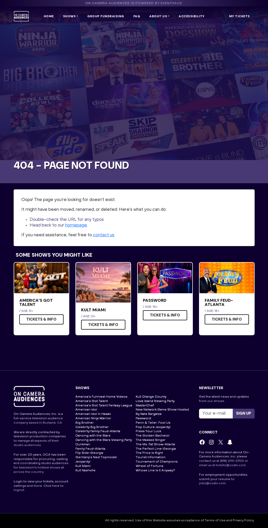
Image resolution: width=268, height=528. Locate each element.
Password (143, 418)
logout (19, 490)
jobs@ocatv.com (212, 483)
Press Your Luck (148, 431)
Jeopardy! (82, 461)
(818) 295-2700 (232, 461)
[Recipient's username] (216, 413)
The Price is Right (149, 453)
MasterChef (145, 405)
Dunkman (82, 444)
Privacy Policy (243, 520)
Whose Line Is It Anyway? (155, 470)
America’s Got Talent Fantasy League (103, 405)
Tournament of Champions (157, 461)
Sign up (243, 413)
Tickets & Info (41, 319)
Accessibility (192, 16)
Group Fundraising (105, 16)
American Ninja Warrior (93, 418)
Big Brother (84, 422)
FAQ (136, 16)
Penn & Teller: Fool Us (153, 422)
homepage (76, 225)
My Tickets (239, 16)
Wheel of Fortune (149, 466)
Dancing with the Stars (92, 435)
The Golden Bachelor (153, 435)
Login (18, 481)
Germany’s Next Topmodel (96, 457)
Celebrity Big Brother (92, 427)
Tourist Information (151, 457)
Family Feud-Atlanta (90, 448)
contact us (103, 235)
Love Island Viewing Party (155, 401)
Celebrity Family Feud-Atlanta (97, 431)
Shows (69, 16)
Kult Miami (83, 466)
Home (49, 16)
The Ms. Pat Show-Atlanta (155, 444)
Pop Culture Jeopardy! (153, 427)
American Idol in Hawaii (93, 414)
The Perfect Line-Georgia (156, 448)
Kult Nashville (85, 470)
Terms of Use (215, 520)
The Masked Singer (151, 440)
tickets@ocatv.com (231, 465)
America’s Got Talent (91, 401)
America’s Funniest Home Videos (101, 396)
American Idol (86, 409)
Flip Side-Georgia (89, 453)
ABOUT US (158, 16)
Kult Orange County (151, 396)
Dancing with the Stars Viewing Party (103, 440)
